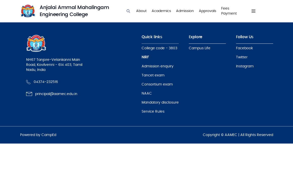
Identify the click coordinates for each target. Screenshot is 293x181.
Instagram (245, 66)
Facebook (244, 48)
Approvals (207, 11)
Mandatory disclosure (160, 102)
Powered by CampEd (38, 135)
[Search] (128, 11)
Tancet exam (153, 75)
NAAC (147, 93)
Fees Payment (229, 11)
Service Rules (153, 111)
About (141, 11)
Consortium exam (157, 84)
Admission (185, 11)
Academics (161, 11)
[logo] (69, 11)
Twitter (242, 57)
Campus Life (199, 48)
